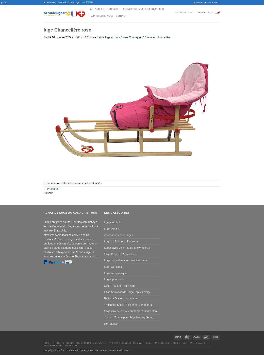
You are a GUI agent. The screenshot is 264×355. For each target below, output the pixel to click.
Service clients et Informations (143, 9)
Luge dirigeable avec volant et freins (125, 260)
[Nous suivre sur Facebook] (2, 3)
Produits (114, 9)
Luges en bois (112, 222)
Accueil (100, 9)
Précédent (51, 188)
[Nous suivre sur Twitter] (2, 6)
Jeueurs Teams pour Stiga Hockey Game (128, 317)
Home (47, 343)
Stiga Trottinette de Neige (119, 285)
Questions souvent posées (206, 2)
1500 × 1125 (81, 37)
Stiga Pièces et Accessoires (120, 254)
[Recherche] (91, 9)
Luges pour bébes (115, 279)
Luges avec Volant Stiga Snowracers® (127, 247)
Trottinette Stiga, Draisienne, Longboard (128, 304)
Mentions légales (194, 343)
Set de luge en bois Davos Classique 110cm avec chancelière (133, 37)
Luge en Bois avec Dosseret (121, 241)
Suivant (50, 193)
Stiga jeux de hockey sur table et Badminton (130, 311)
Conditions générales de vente (86, 343)
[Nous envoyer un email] (5, 6)
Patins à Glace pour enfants (120, 298)
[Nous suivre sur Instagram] (5, 3)
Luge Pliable (111, 228)
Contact (121, 16)
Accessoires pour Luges (118, 235)
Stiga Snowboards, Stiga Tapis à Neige (127, 292)
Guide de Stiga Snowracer (61, 345)
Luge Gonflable (113, 266)
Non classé (111, 323)
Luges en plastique (115, 273)
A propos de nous (102, 16)
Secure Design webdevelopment (112, 350)
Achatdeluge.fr (70, 350)
